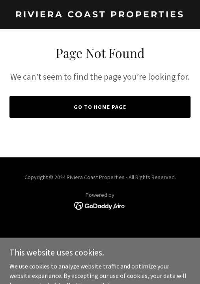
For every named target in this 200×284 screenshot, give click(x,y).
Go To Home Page (100, 106)
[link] (100, 15)
